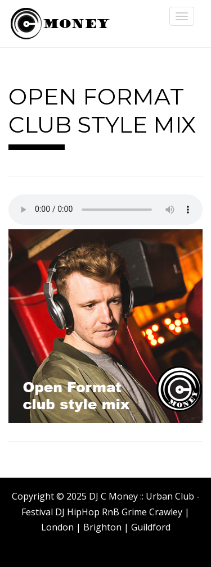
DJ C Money (59, 24)
